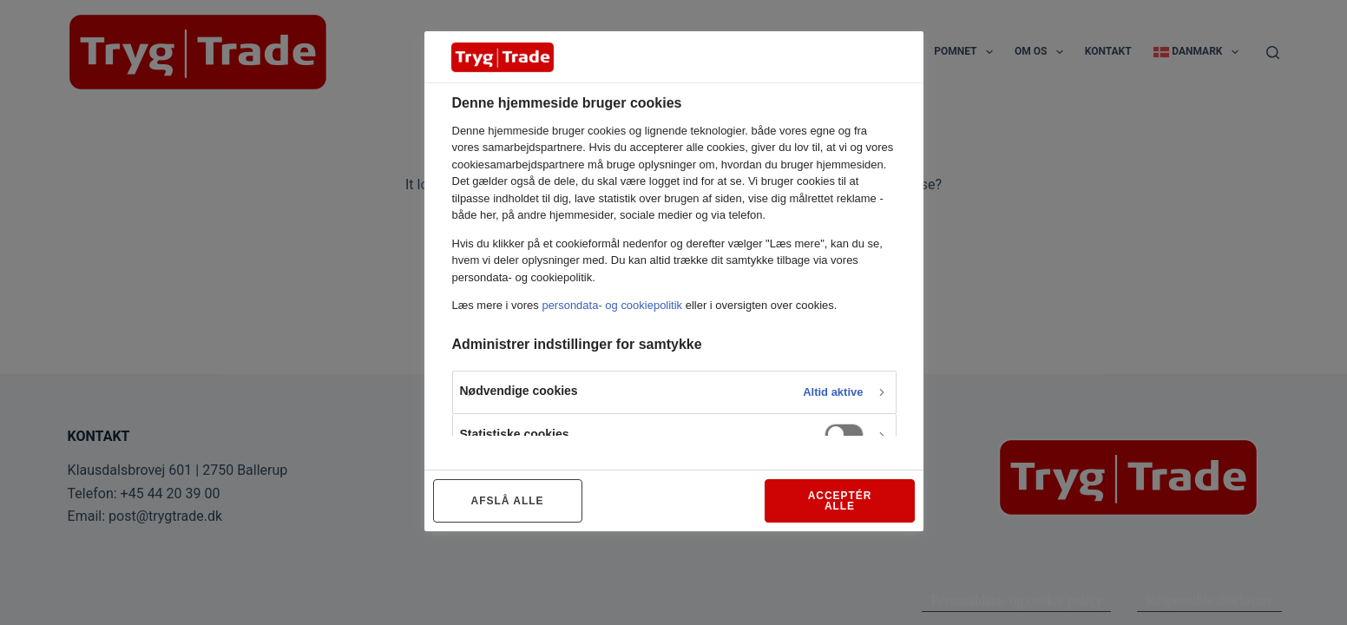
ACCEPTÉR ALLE (840, 501)
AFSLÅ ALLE (507, 501)
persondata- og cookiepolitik (612, 305)
